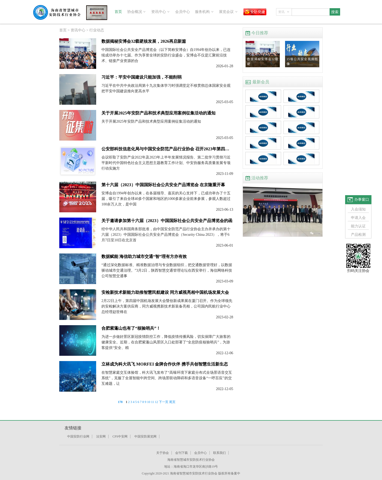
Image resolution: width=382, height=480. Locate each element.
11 (152, 402)
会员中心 (182, 12)
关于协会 (162, 453)
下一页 (163, 402)
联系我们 (219, 453)
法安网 (101, 436)
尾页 (172, 402)
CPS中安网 (120, 436)
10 (148, 402)
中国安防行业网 (78, 436)
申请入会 (358, 218)
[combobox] (284, 12)
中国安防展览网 (145, 436)
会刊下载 (181, 453)
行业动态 (96, 30)
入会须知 (358, 209)
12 (156, 402)
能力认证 (358, 226)
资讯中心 (78, 30)
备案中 (235, 473)
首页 (118, 12)
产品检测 (358, 235)
